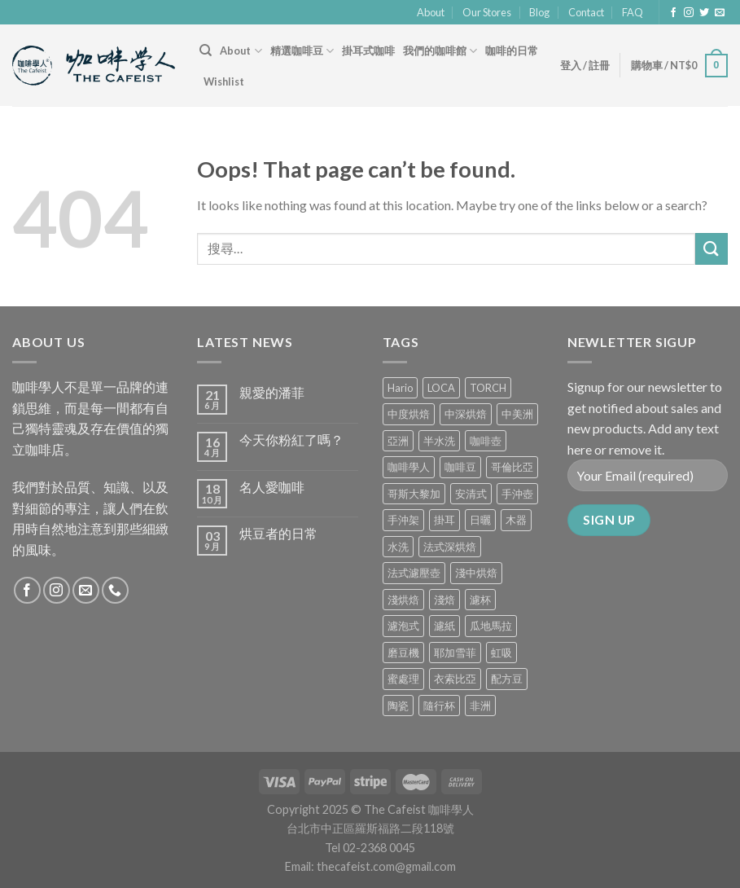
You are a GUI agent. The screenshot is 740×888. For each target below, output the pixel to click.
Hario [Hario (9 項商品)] (400, 387)
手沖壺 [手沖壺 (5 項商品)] (517, 493)
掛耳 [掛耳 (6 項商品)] (444, 519)
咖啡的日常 (511, 50)
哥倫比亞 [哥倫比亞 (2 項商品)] (512, 466)
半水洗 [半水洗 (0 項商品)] (439, 440)
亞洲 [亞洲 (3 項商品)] (398, 440)
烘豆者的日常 (278, 533)
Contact (586, 12)
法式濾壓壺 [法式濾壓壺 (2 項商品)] (414, 572)
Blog (539, 12)
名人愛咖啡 (271, 487)
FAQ (632, 12)
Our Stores (486, 12)
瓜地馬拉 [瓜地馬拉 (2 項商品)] (491, 625)
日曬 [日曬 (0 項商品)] (480, 519)
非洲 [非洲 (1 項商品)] (480, 705)
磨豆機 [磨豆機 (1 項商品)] (403, 652)
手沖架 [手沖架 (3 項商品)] (403, 519)
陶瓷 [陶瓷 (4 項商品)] (398, 705)
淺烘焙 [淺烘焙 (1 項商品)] (403, 599)
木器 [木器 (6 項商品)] (516, 519)
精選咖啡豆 (302, 51)
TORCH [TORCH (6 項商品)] (488, 387)
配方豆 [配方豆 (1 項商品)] (507, 678)
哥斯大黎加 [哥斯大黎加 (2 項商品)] (414, 493)
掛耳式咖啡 (368, 50)
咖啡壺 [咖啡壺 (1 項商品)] (485, 440)
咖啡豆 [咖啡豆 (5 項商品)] (460, 466)
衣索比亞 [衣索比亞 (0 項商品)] (455, 678)
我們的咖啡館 (440, 51)
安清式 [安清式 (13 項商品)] (471, 493)
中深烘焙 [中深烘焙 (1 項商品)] (465, 413)
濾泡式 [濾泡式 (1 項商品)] (403, 625)
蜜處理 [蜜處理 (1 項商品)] (403, 678)
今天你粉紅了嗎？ (291, 439)
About (430, 12)
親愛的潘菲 (271, 392)
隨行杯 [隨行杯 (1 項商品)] (439, 705)
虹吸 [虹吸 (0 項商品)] (501, 652)
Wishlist (224, 81)
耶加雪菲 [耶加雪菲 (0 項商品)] (455, 652)
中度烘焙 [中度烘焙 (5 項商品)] (409, 413)
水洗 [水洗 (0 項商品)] (398, 546)
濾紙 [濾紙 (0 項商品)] (444, 625)
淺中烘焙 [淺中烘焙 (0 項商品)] (476, 572)
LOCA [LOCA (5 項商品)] (441, 387)
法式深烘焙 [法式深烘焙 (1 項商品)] (449, 546)
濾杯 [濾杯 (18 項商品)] (480, 599)
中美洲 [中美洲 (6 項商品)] (517, 413)
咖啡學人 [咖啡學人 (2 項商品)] (409, 466)
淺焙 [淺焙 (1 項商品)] (444, 599)
